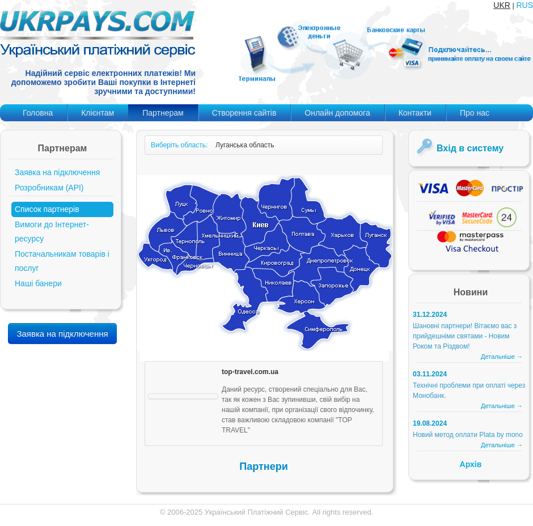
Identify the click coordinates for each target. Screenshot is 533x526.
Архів (471, 464)
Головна (38, 112)
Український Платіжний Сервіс (256, 512)
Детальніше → (502, 356)
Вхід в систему (470, 148)
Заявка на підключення (57, 172)
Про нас (474, 112)
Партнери (263, 466)
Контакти (415, 112)
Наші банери (38, 283)
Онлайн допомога (337, 112)
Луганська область (244, 145)
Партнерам (162, 112)
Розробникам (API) (49, 187)
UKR (501, 5)
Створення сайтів (244, 112)
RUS (524, 5)
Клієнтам (97, 112)
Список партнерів (47, 209)
